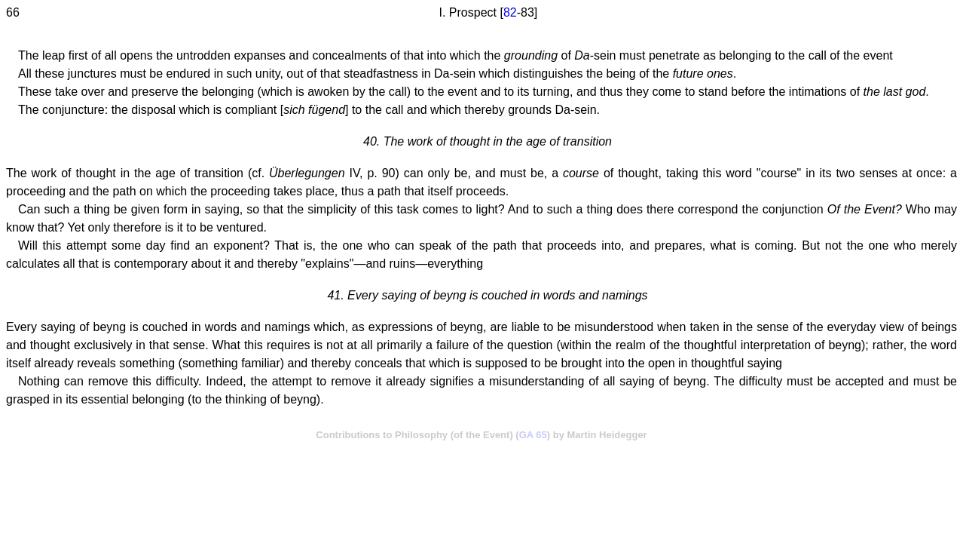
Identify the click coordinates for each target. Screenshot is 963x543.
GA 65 (533, 434)
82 (510, 12)
